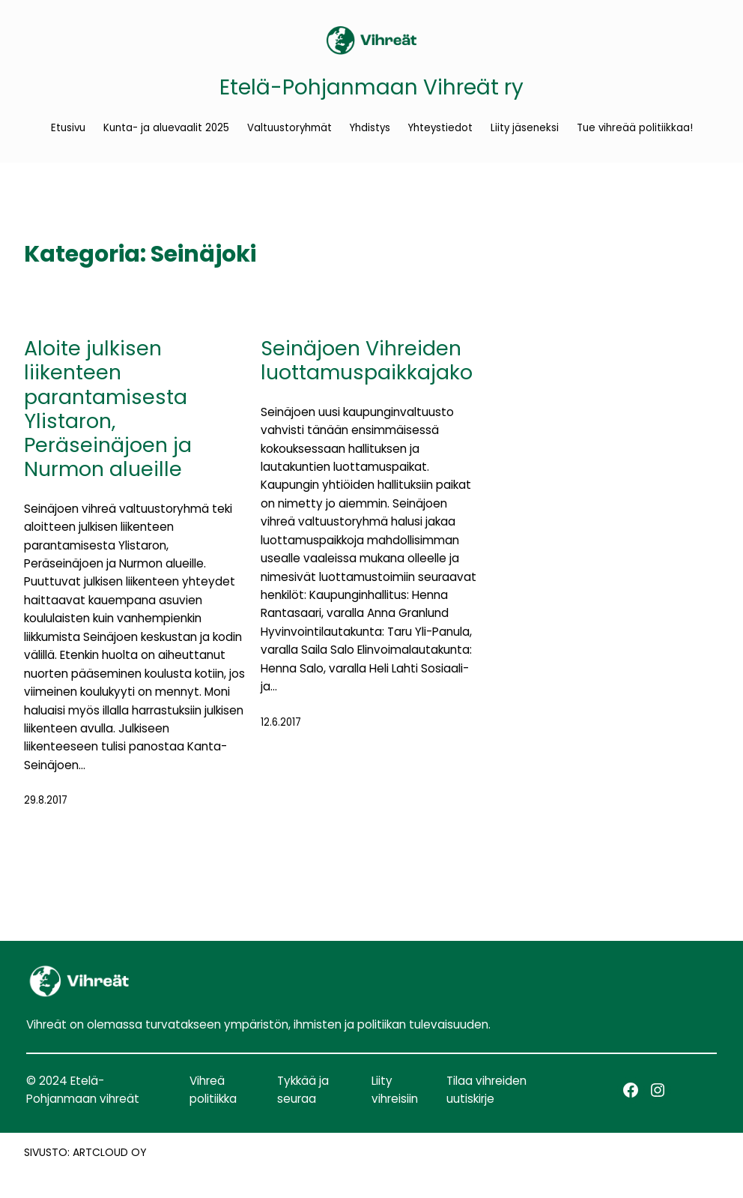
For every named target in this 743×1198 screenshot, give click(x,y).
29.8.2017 (45, 800)
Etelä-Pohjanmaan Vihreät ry (371, 87)
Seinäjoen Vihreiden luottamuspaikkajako (367, 361)
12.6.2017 (281, 722)
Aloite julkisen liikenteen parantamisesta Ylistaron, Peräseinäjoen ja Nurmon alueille (108, 409)
